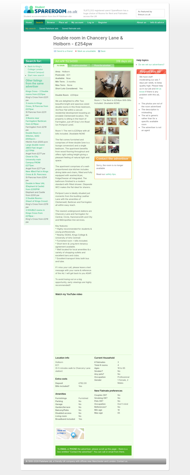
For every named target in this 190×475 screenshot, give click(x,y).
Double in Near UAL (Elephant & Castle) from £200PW (35, 186)
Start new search (36, 75)
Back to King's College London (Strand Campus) (36, 69)
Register (102, 22)
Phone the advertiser (102, 65)
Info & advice (157, 22)
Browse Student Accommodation (51, 22)
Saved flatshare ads (48, 28)
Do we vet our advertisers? (151, 64)
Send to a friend (65, 51)
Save (103, 51)
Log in (90, 22)
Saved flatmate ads (71, 28)
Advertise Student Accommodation (63, 22)
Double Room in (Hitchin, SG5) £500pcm (33, 136)
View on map (70, 433)
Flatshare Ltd (45, 461)
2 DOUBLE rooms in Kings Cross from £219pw (35, 213)
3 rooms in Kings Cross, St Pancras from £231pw (37, 106)
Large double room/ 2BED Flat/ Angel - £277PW (35, 148)
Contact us (122, 461)
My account (77, 22)
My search (31, 28)
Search (39, 23)
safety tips (111, 174)
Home (29, 22)
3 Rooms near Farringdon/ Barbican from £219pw (36, 121)
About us (141, 22)
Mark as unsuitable (87, 51)
